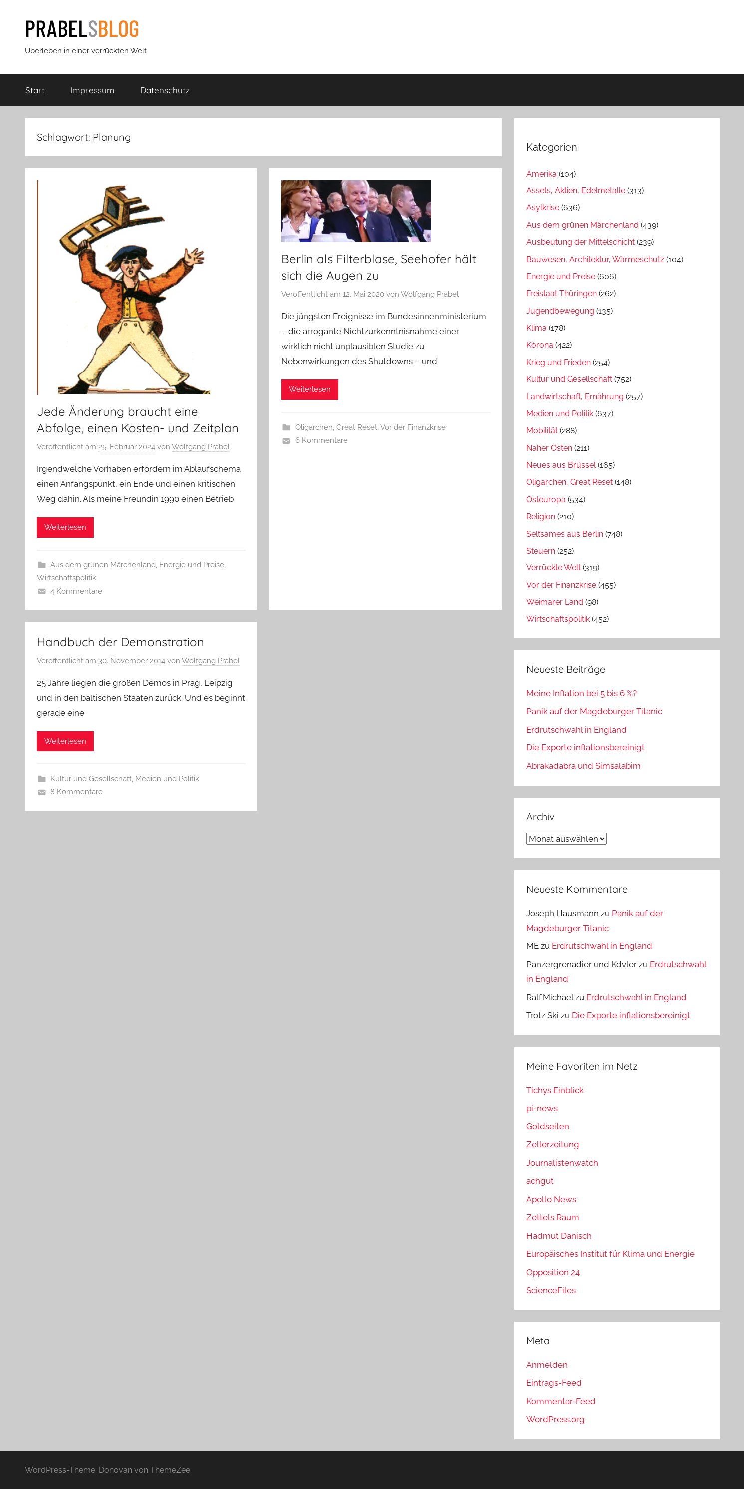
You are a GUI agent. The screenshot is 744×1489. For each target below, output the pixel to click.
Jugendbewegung (560, 311)
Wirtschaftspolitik (66, 577)
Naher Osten (549, 448)
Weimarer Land (554, 602)
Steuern (540, 551)
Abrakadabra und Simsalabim (583, 766)
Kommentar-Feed (561, 1401)
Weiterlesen (65, 527)
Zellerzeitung (552, 1144)
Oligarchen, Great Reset (336, 427)
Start (35, 90)
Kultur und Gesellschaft (91, 778)
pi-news (542, 1108)
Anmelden (547, 1365)
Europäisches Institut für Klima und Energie (610, 1254)
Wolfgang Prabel (201, 446)
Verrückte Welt (553, 567)
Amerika (541, 174)
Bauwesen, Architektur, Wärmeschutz (595, 259)
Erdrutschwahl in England (576, 730)
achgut (540, 1181)
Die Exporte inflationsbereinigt (585, 747)
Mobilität (542, 430)
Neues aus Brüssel (561, 465)
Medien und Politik (167, 778)
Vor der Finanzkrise (413, 427)
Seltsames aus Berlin (564, 534)
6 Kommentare (321, 440)
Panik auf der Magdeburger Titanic (594, 711)
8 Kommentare (76, 791)
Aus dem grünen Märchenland (103, 564)
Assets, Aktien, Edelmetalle (575, 190)
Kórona (539, 345)
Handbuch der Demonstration (120, 641)
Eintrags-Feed (554, 1383)
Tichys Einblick (555, 1090)
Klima (536, 328)
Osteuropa (546, 499)
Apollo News (551, 1199)
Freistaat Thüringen (561, 293)
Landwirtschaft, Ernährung (575, 396)
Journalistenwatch (562, 1163)
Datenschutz (165, 90)
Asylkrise (542, 207)
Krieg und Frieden (558, 362)
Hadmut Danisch (559, 1236)
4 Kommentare (76, 591)
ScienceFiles (551, 1290)
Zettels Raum (552, 1217)
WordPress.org (555, 1419)
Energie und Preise (191, 564)
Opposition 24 (553, 1272)
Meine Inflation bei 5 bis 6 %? (581, 693)
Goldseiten (547, 1126)
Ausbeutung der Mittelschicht (580, 242)
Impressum (92, 90)
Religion (540, 516)
